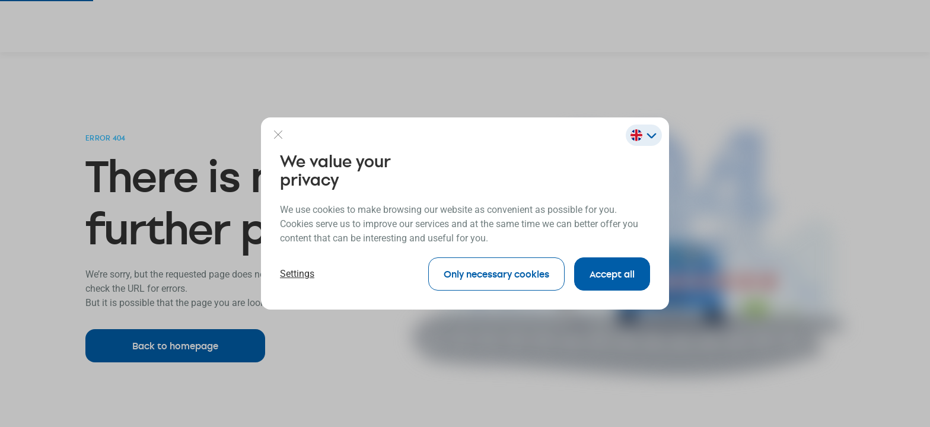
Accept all (612, 273)
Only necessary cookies (496, 273)
